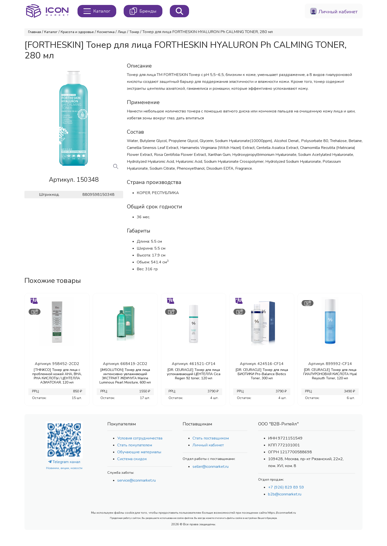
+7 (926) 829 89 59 (286, 487)
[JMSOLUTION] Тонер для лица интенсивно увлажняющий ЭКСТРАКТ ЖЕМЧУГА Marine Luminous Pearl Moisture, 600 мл (125, 376)
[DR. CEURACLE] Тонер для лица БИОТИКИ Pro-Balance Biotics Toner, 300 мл (261, 374)
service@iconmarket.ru (136, 480)
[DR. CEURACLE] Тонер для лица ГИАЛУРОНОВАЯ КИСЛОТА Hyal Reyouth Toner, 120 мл (330, 374)
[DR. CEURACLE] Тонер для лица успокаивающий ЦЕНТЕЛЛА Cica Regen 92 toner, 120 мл (193, 374)
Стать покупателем (134, 445)
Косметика (106, 32)
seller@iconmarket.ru (211, 466)
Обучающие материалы (139, 452)
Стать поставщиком (211, 438)
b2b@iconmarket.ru (284, 494)
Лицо (122, 32)
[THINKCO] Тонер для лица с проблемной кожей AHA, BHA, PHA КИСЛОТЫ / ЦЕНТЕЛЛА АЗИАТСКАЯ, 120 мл (57, 376)
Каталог (51, 32)
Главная (34, 32)
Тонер (134, 32)
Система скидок (132, 459)
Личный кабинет (208, 445)
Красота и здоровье (77, 32)
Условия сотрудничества (139, 438)
